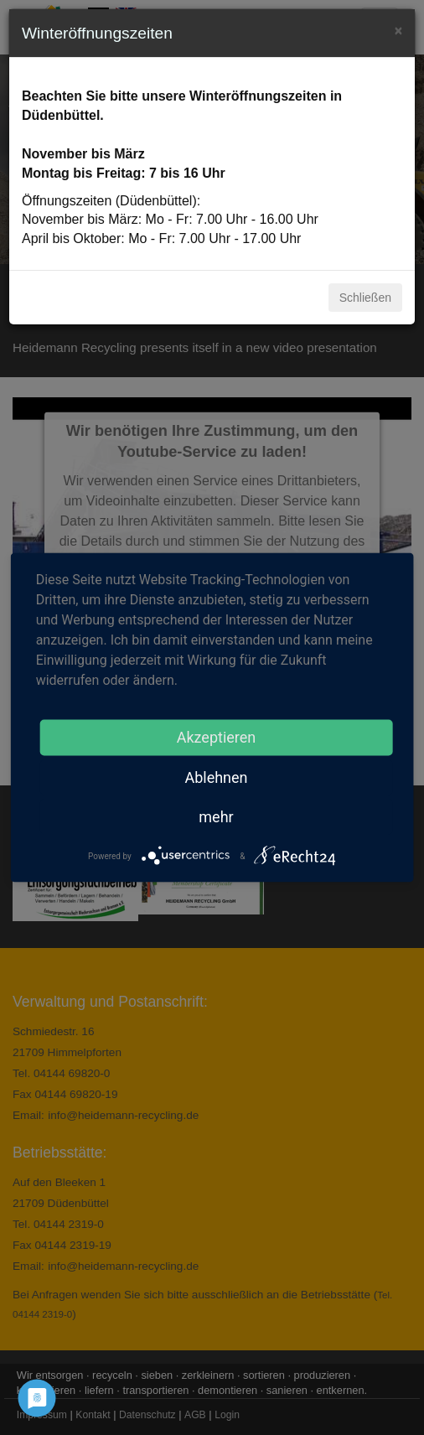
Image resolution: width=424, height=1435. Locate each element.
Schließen (365, 297)
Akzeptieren (216, 737)
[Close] (398, 29)
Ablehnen (215, 777)
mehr (216, 817)
